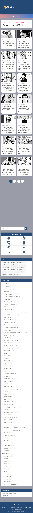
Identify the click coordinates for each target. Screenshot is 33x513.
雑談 (9, 238)
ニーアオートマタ (9, 445)
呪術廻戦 (7, 358)
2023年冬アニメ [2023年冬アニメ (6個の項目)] (5, 264)
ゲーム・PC (9, 248)
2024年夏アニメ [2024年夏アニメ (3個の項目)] (22, 267)
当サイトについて (20, 507)
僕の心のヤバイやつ (9, 302)
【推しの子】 (8, 363)
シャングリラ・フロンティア (11, 315)
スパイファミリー (9, 309)
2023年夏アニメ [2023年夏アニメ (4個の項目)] (14, 264)
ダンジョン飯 (8, 425)
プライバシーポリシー (16, 509)
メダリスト (7, 286)
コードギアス (8, 433)
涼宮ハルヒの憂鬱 (9, 420)
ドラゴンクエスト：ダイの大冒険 (12, 389)
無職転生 (7, 399)
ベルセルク (7, 415)
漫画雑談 (7, 461)
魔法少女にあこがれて (10, 325)
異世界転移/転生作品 (9, 397)
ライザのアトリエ (9, 289)
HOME (16, 504)
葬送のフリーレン (9, 350)
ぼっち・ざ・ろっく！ (10, 320)
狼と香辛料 (7, 353)
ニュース (9, 252)
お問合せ (27, 507)
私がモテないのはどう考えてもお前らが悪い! (15, 332)
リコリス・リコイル (9, 322)
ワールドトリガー (9, 386)
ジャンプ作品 (8, 356)
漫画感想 (7, 464)
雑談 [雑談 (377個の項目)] (18, 274)
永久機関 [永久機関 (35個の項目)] (4, 274)
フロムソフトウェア (9, 435)
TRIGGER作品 (8, 422)
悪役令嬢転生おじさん (10, 402)
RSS (30, 507)
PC (5, 471)
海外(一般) (7, 482)
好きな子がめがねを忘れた (11, 294)
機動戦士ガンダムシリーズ (11, 412)
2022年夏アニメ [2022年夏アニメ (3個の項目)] (5, 262)
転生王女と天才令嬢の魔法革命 (12, 327)
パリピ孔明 (7, 451)
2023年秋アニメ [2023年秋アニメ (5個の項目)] (5, 267)
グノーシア (7, 343)
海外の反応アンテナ (6, 507)
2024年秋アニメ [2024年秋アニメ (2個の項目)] (14, 269)
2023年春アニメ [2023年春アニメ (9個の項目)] (22, 264)
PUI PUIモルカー (9, 443)
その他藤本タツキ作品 (10, 374)
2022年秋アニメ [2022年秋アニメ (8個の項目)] (22, 262)
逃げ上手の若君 (8, 361)
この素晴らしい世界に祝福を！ (12, 407)
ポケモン (7, 440)
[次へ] (22, 181)
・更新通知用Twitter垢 (7, 496)
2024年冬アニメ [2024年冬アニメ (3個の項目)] (14, 267)
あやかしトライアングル (10, 381)
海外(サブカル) (8, 456)
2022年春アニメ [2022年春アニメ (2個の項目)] (14, 262)
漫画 (24, 243)
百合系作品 (7, 317)
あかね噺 (7, 376)
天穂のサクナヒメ (9, 335)
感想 (24, 238)
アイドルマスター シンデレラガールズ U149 (15, 312)
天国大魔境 (7, 338)
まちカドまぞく (8, 330)
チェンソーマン (8, 371)
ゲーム (6, 469)
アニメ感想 (7, 479)
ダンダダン (7, 366)
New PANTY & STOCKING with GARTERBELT (16, 427)
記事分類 (5, 453)
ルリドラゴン (8, 384)
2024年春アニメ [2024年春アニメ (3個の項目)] (5, 269)
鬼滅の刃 (7, 394)
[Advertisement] (24, 7)
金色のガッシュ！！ (9, 448)
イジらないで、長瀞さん (10, 304)
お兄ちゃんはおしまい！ (10, 345)
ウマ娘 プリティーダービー (11, 348)
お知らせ (13, 507)
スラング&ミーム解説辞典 (11, 484)
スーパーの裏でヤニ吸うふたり (12, 297)
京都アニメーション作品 (10, 417)
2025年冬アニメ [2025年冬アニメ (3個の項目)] (22, 269)
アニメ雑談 (7, 476)
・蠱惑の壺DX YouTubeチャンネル (10, 493)
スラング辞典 (24, 252)
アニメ (9, 243)
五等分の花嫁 (8, 299)
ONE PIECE (7, 392)
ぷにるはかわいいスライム (11, 340)
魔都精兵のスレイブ (9, 379)
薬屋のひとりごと (9, 307)
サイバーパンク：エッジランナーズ (13, 430)
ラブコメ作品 (8, 291)
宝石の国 (7, 409)
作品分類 (5, 284)
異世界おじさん (8, 404)
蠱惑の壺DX (9, 7)
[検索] (26, 228)
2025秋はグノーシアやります (16, 16)
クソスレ (24, 248)
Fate (6, 438)
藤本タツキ (7, 368)
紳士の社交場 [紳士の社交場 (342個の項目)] (12, 274)
